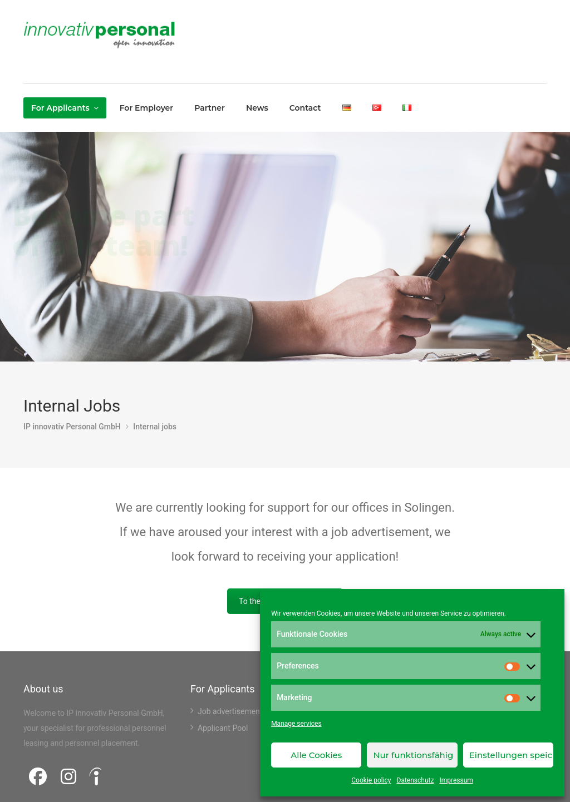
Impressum (456, 780)
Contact (305, 108)
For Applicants (60, 108)
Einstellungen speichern (511, 755)
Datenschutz (415, 780)
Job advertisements (232, 711)
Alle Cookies (316, 755)
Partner (209, 108)
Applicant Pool (223, 728)
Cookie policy (371, 780)
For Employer (147, 108)
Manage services (296, 723)
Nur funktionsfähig (413, 755)
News (257, 108)
